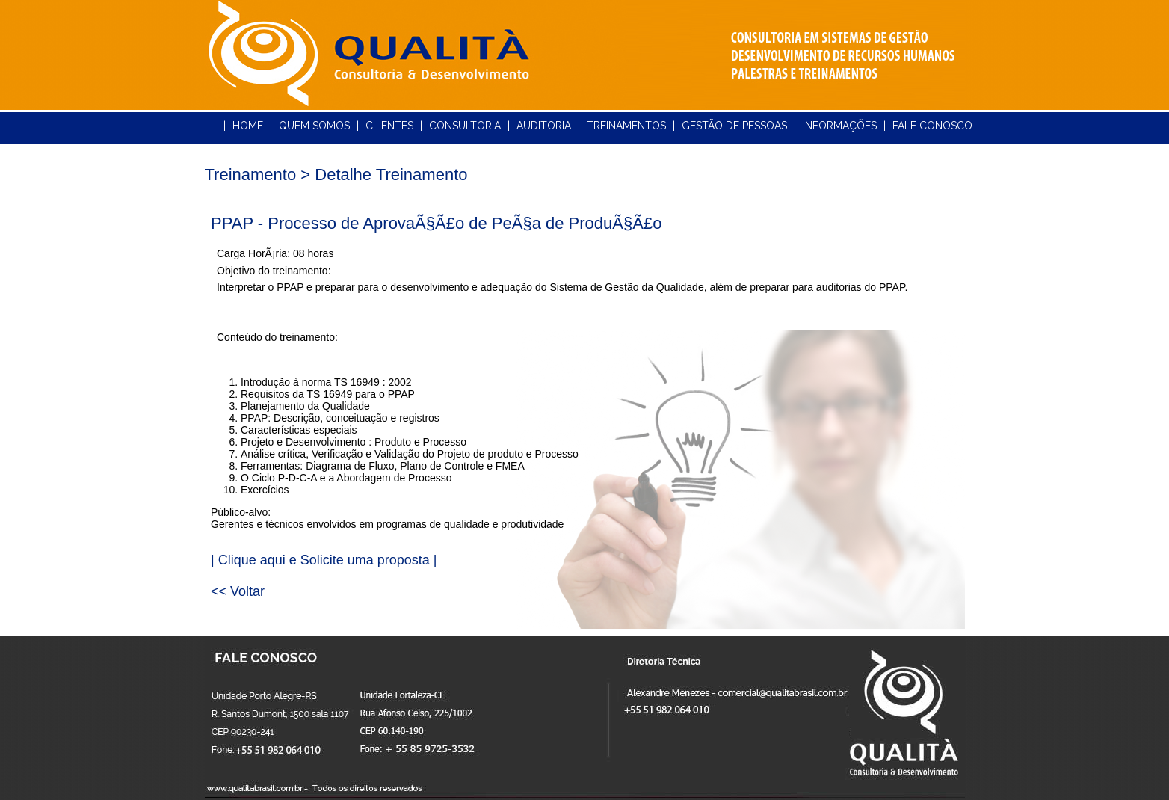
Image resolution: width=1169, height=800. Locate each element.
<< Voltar (238, 591)
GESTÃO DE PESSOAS (734, 126)
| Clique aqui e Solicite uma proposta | (324, 560)
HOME (247, 126)
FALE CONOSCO (932, 126)
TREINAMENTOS (626, 126)
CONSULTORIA (465, 126)
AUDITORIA (543, 126)
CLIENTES (389, 126)
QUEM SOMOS (314, 126)
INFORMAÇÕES (840, 126)
